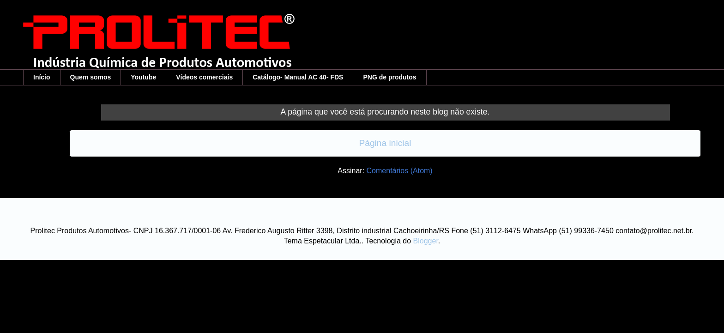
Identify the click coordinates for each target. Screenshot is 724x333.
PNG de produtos (389, 77)
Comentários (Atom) (400, 171)
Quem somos (90, 77)
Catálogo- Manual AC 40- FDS (298, 77)
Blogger (425, 241)
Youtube (143, 77)
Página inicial (385, 143)
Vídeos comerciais (204, 77)
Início (41, 77)
